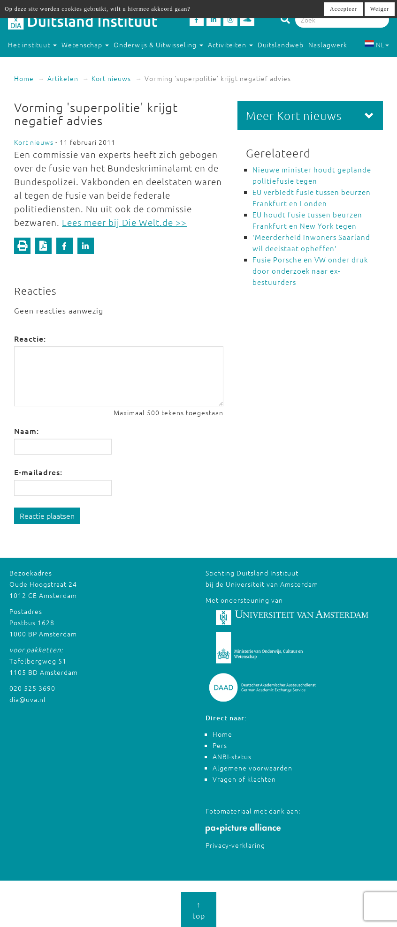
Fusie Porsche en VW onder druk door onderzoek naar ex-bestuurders (310, 270)
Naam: (26, 431)
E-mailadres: (38, 472)
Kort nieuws (111, 78)
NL (376, 44)
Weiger (379, 9)
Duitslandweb (281, 44)
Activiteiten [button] (230, 44)
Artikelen (62, 78)
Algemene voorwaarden (252, 767)
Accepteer (343, 9)
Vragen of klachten (244, 779)
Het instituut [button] (32, 44)
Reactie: (30, 338)
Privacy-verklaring (235, 845)
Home (24, 78)
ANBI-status (232, 756)
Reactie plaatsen (47, 515)
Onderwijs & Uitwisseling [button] (158, 44)
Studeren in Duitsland (48, 63)
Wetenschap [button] (85, 44)
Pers (220, 745)
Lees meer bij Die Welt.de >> (124, 222)
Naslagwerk (327, 44)
